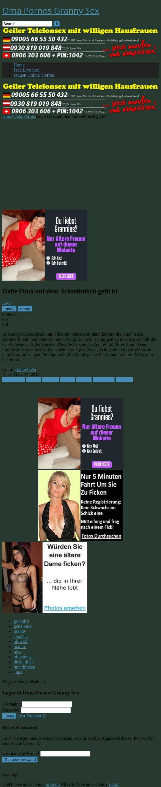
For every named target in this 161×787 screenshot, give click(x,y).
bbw (18, 651)
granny (20, 631)
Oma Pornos (24, 116)
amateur (21, 636)
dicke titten (24, 661)
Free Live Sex (26, 70)
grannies (84, 379)
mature (20, 646)
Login (9, 716)
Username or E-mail (20, 753)
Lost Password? (31, 715)
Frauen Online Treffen (34, 75)
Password (11, 709)
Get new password (20, 759)
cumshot (67, 379)
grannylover (25, 369)
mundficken (103, 379)
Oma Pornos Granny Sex (50, 10)
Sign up (53, 784)
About (9, 309)
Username (11, 704)
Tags (18, 672)
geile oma (22, 626)
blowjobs (50, 379)
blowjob (33, 379)
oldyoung (124, 379)
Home (19, 64)
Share (25, 309)
